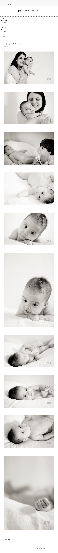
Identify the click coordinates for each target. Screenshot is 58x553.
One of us (4, 33)
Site (9, 1)
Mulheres (4, 31)
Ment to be (4, 27)
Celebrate (4, 20)
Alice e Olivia (5, 18)
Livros (3, 25)
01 (7, 46)
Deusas (4, 22)
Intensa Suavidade (6, 24)
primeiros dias (5, 36)
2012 (5, 46)
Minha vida (4, 29)
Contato (9, 4)
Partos (3, 34)
